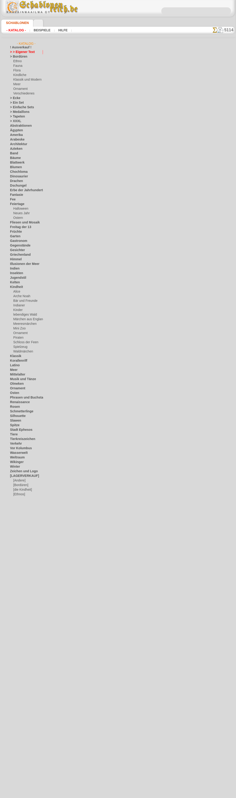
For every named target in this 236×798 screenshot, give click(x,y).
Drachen (15, 181)
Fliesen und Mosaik (22, 222)
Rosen (14, 407)
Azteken (15, 149)
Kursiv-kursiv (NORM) (104, 436)
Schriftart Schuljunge (104, 294)
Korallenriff (17, 361)
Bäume (14, 158)
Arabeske (16, 140)
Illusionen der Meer (22, 264)
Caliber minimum (100, 186)
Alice (16, 292)
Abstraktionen (19, 126)
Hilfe (56, 30)
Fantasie (15, 195)
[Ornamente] (21, 499)
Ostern (17, 218)
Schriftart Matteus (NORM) (108, 615)
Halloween (20, 209)
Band (13, 153)
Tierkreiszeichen (20, 439)
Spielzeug (19, 347)
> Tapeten (16, 116)
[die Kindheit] (22, 490)
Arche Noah (20, 296)
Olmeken (15, 384)
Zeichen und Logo (21, 471)
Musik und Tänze (21, 379)
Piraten (18, 338)
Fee (12, 199)
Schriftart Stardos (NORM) (108, 508)
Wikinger (15, 462)
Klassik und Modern (26, 80)
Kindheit (15, 287)
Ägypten (15, 130)
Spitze (14, 425)
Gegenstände (18, 246)
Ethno (17, 61)
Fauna (17, 66)
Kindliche (19, 75)
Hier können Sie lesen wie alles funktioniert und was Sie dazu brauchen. (211, 206)
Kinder (17, 310)
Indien (14, 269)
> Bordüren (17, 57)
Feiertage (16, 204)
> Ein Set (15, 103)
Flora (16, 70)
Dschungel (16, 186)
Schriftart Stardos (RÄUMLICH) (111, 472)
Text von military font (104, 329)
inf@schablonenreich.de (118, 735)
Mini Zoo (19, 328)
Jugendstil (16, 278)
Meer (16, 84)
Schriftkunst (97, 365)
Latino (14, 365)
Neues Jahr (20, 213)
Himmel (15, 259)
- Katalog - (14, 30)
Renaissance (18, 402)
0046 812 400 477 (127, 707)
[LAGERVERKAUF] (22, 476)
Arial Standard (98, 222)
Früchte (15, 232)
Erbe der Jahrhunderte (24, 190)
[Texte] (17, 508)
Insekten (15, 273)
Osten (14, 393)
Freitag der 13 (18, 227)
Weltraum (16, 457)
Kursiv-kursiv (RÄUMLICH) (107, 401)
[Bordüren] (20, 485)
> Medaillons (18, 112)
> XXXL (14, 121)
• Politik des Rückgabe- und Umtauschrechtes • (118, 758)
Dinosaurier (17, 176)
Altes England (98, 115)
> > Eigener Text (19, 52)
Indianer (18, 305)
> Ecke (14, 98)
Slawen (14, 421)
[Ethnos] (19, 494)
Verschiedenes (22, 93)
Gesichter (16, 250)
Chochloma (17, 172)
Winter (14, 467)
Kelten (14, 282)
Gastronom (17, 241)
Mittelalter (17, 375)
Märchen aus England (27, 319)
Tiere (13, 434)
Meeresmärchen (23, 324)
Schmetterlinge (19, 411)
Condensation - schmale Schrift (111, 258)
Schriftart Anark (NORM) (106, 579)
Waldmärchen (22, 351)
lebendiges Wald (23, 315)
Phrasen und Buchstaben (26, 398)
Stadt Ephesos (19, 430)
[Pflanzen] (20, 504)
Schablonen (15, 23)
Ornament (19, 89)
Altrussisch (96, 151)
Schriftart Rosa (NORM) (105, 544)
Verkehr (15, 444)
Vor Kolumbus (19, 448)
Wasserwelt (17, 453)
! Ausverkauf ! (19, 47)
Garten (14, 236)
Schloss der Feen (24, 342)
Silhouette (16, 416)
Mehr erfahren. (155, 794)
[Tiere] (17, 513)
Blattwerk (16, 163)
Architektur (17, 144)
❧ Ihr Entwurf (19, 517)
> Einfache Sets (19, 107)
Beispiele (37, 30)
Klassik (14, 356)
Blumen (15, 167)
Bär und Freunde (24, 301)
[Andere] (19, 480)
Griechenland (18, 255)
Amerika (15, 135)
